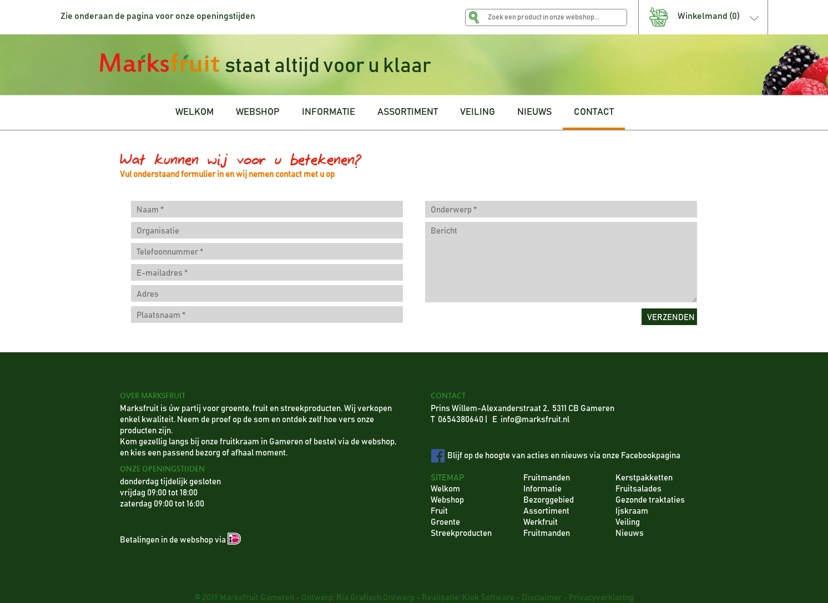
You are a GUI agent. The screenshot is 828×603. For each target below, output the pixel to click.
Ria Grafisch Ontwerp (375, 598)
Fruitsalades (638, 489)
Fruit (439, 511)
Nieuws (629, 533)
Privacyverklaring (601, 598)
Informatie (542, 489)
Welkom (445, 489)
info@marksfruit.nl (535, 419)
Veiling (627, 522)
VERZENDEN (671, 317)
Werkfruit (540, 522)
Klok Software (488, 598)
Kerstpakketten (644, 478)
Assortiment (546, 511)
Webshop (447, 500)
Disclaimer (542, 598)
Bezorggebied (548, 500)
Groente (445, 522)
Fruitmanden (546, 478)
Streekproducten (461, 533)
